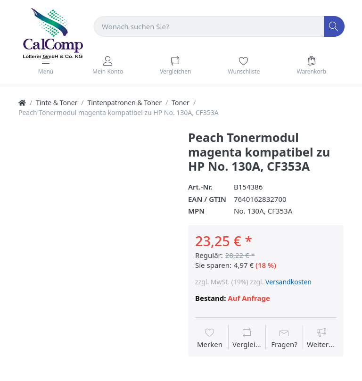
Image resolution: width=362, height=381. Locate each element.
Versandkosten (288, 281)
